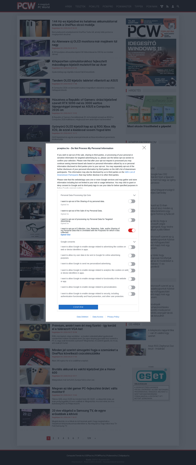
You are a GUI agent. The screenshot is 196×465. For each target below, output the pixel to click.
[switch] (131, 201)
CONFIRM (78, 307)
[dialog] (98, 232)
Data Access (98, 317)
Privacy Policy (113, 317)
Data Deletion (82, 317)
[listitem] (98, 195)
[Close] (145, 148)
